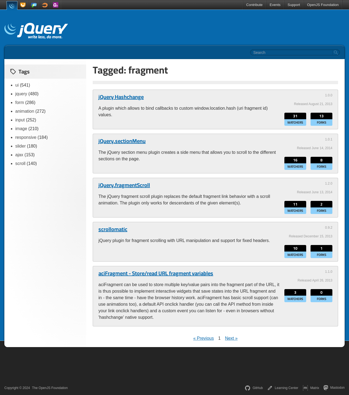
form (19, 102)
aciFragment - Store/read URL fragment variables (155, 273)
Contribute (254, 5)
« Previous (203, 338)
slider (20, 146)
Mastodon (334, 387)
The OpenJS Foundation (50, 388)
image (21, 128)
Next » (231, 338)
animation (24, 111)
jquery (21, 93)
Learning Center (282, 388)
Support (294, 5)
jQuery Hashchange (121, 97)
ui (17, 85)
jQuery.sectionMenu (122, 141)
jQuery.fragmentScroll (124, 185)
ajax (19, 154)
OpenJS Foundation (323, 5)
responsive (25, 137)
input (20, 120)
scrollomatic (112, 229)
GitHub (254, 388)
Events (275, 5)
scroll (20, 163)
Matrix (311, 388)
